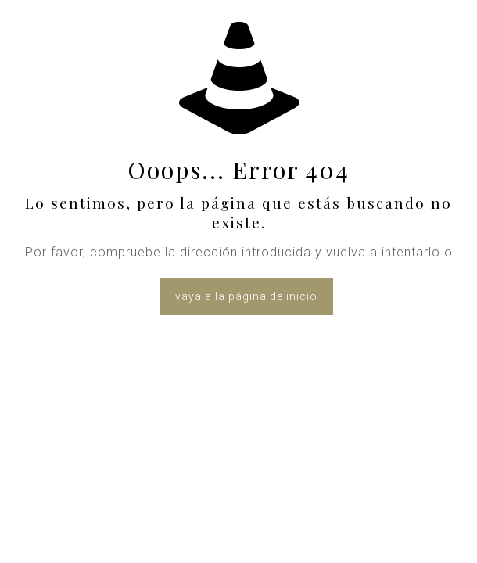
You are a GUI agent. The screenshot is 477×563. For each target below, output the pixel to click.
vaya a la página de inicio (246, 296)
